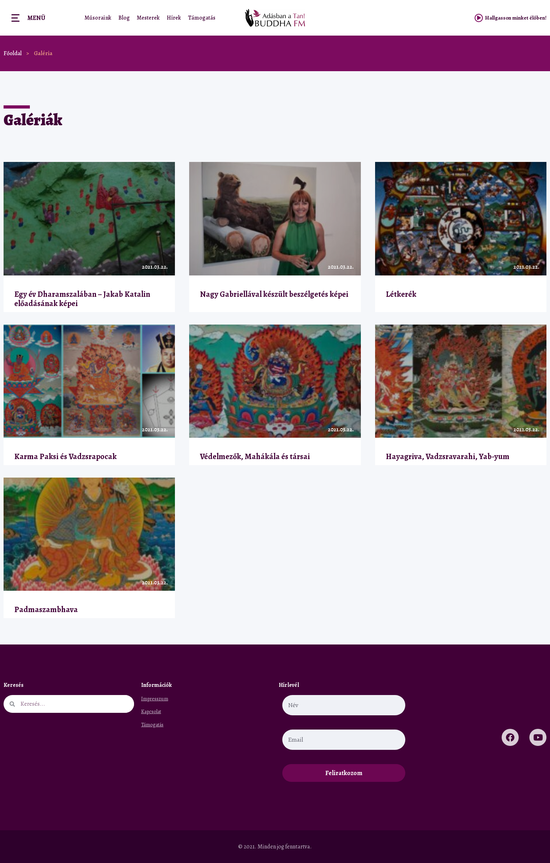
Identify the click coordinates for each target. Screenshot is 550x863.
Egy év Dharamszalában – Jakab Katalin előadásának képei (82, 299)
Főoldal (13, 53)
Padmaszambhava (46, 609)
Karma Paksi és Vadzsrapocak (65, 456)
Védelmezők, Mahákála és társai (255, 456)
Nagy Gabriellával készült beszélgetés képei (274, 294)
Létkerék (401, 294)
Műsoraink (98, 18)
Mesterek (148, 18)
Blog (124, 18)
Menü (36, 18)
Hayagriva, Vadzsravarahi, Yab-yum (447, 456)
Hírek (174, 18)
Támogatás (201, 18)
